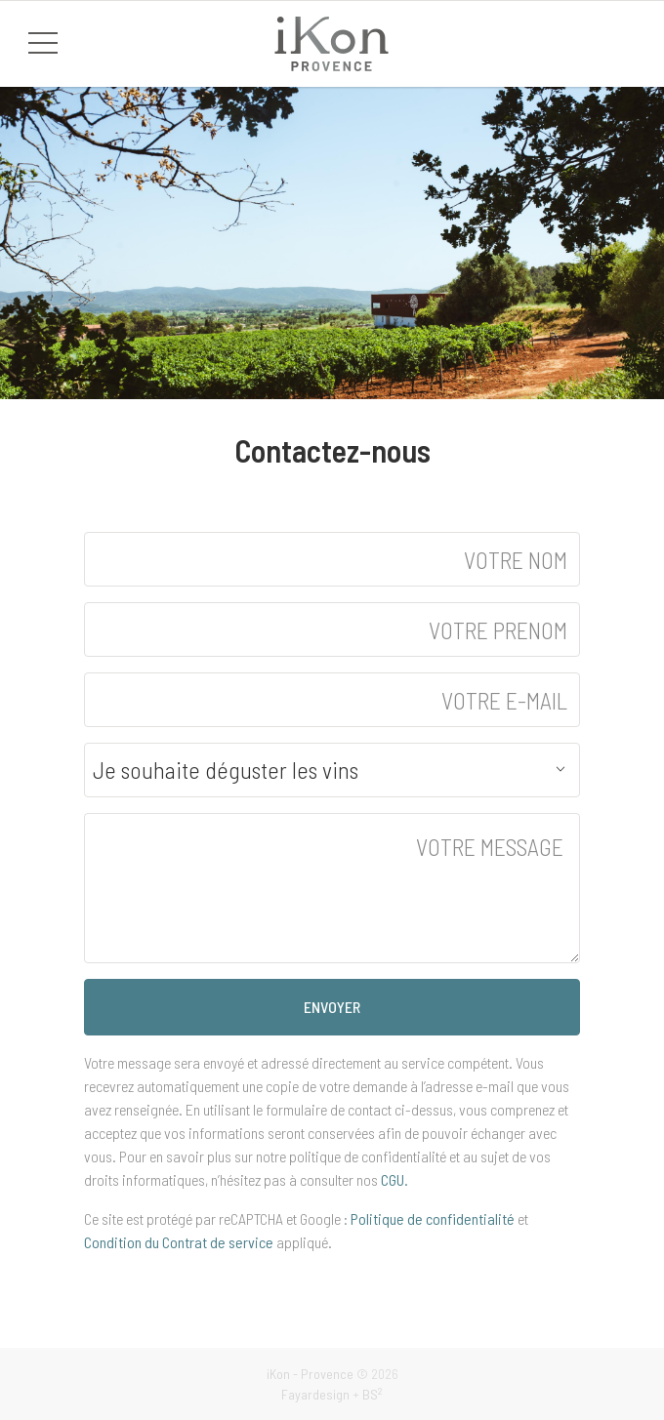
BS (372, 1394)
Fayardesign (315, 1394)
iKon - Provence (310, 1373)
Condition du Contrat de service (178, 1242)
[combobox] (332, 770)
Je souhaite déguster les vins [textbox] (225, 770)
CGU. (394, 1179)
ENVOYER (332, 1006)
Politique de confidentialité (433, 1218)
